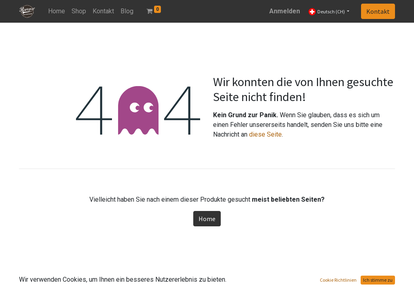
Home (207, 219)
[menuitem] (56, 11)
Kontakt (378, 11)
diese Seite (265, 134)
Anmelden (284, 11)
